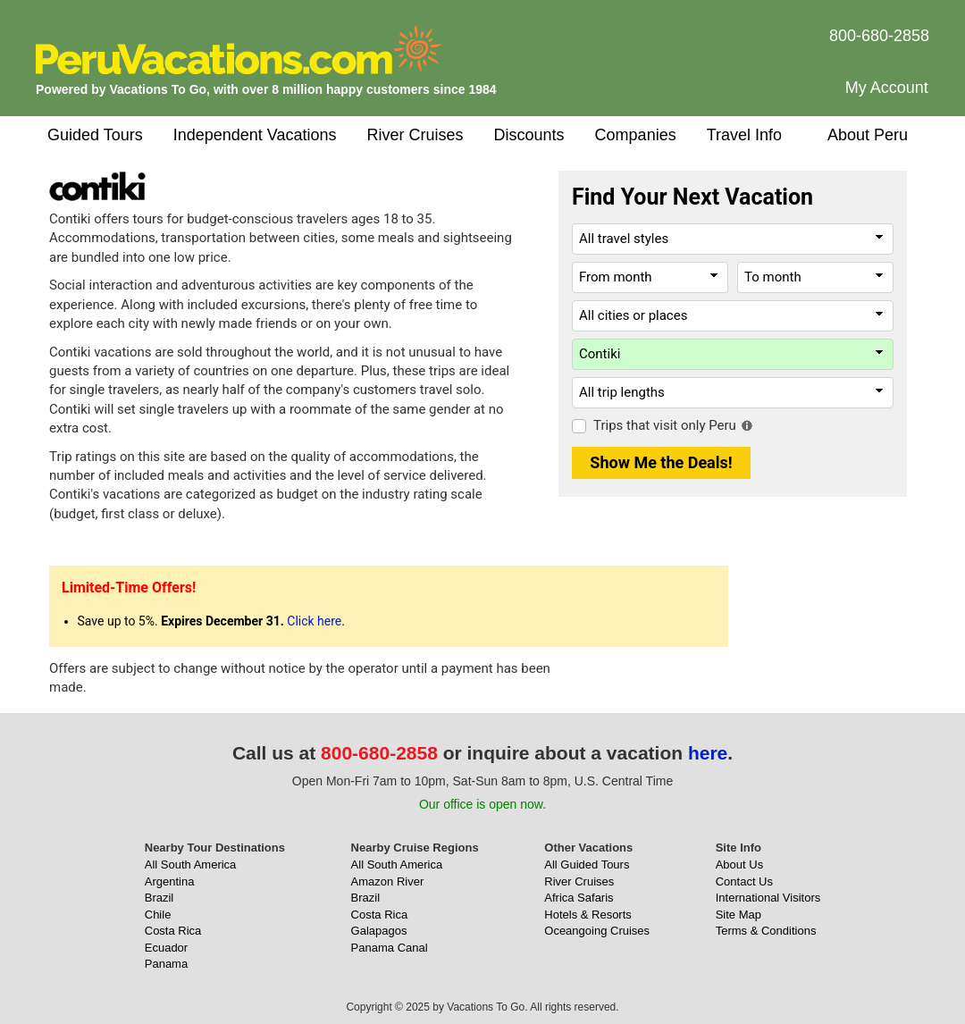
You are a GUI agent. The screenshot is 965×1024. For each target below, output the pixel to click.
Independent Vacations (255, 135)
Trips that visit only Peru (664, 425)
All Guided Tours (586, 864)
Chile (158, 914)
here (707, 753)
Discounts (529, 135)
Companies (635, 135)
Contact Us (744, 881)
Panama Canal (389, 947)
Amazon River (387, 881)
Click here (314, 621)
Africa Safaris (578, 897)
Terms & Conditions (766, 930)
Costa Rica (173, 930)
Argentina (170, 881)
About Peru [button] (867, 135)
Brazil (159, 897)
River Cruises (415, 135)
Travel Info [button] (744, 135)
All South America (191, 864)
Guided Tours (95, 135)
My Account (886, 88)
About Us (739, 864)
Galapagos (379, 930)
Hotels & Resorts (588, 914)
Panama (166, 963)
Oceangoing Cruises (597, 930)
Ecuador (166, 947)
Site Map (738, 914)
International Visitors (768, 897)
